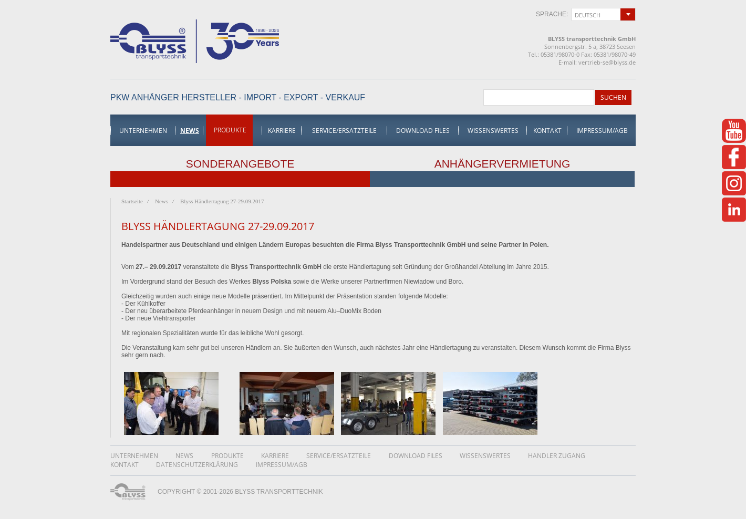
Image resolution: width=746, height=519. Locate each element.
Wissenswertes (493, 130)
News (189, 130)
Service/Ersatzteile (344, 130)
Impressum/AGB (602, 130)
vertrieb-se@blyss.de (607, 62)
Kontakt (547, 130)
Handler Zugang (556, 455)
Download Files (423, 130)
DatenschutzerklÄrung (197, 464)
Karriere (282, 130)
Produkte (230, 130)
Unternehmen (143, 130)
